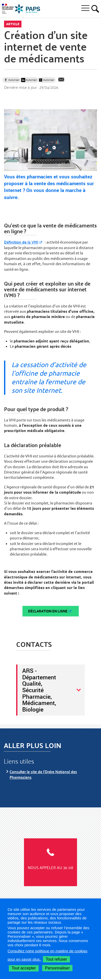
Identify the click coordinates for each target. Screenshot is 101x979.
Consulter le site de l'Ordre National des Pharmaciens (43, 774)
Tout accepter (24, 968)
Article (12, 24)
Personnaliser (57, 968)
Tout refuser (56, 959)
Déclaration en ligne (47, 611)
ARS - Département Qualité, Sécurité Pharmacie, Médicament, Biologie (39, 690)
